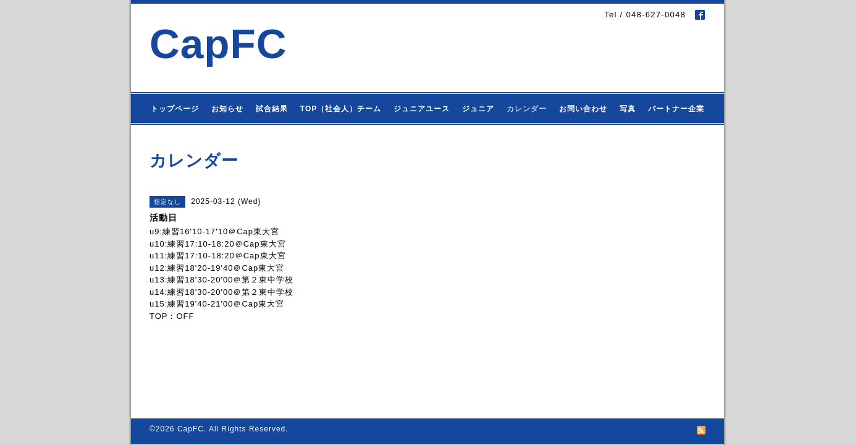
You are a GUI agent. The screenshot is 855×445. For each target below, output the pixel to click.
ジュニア (478, 108)
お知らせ (227, 108)
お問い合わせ (583, 108)
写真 (628, 108)
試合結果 (272, 108)
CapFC (218, 43)
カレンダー (527, 108)
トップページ (175, 108)
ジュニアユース (422, 108)
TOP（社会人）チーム (340, 108)
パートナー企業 (676, 108)
